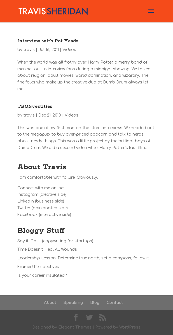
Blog (94, 303)
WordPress (130, 327)
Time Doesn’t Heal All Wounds (47, 249)
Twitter (24, 208)
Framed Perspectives (38, 267)
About (50, 303)
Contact (115, 303)
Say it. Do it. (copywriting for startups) (55, 241)
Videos (69, 50)
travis (29, 50)
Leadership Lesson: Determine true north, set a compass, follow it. (83, 258)
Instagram (27, 194)
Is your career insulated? (42, 275)
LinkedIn (25, 201)
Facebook (27, 215)
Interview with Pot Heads (47, 41)
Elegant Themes (75, 327)
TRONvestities (34, 107)
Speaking (73, 303)
